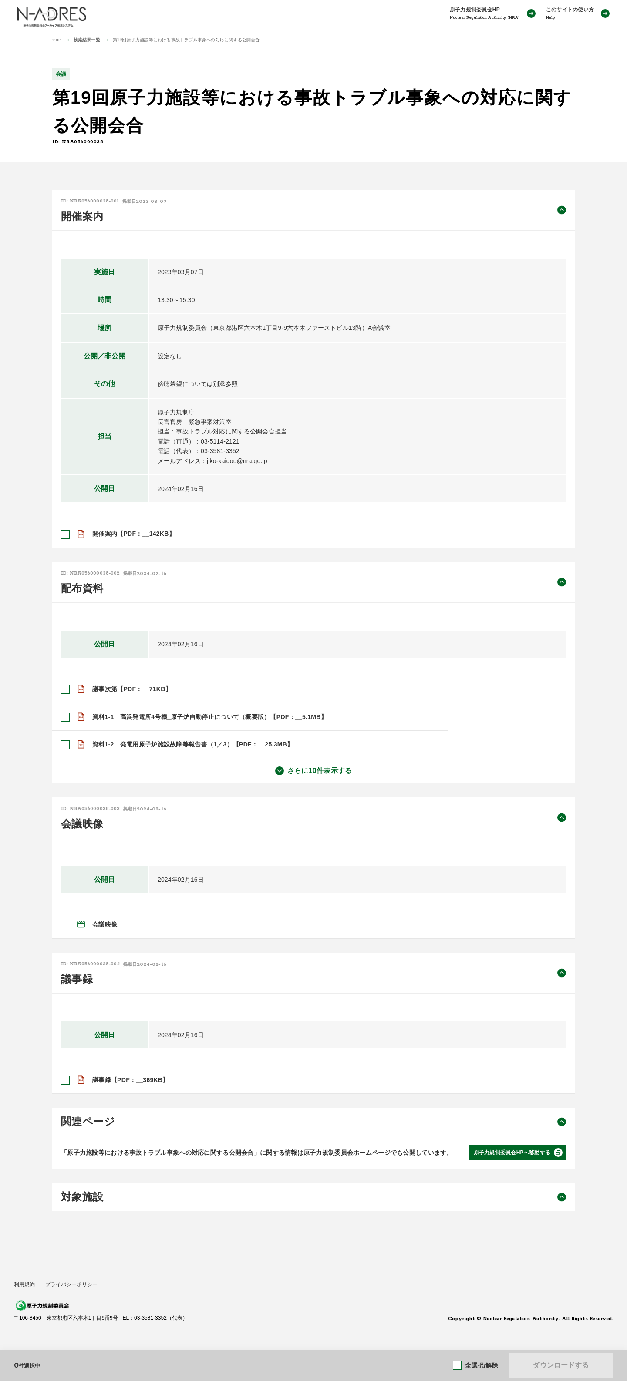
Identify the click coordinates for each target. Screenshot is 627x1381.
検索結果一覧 (87, 39)
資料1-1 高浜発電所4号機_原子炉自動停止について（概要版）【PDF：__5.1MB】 (209, 716)
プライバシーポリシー (71, 1284)
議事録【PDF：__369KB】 (130, 1079)
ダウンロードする (561, 1365)
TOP (56, 40)
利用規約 (24, 1284)
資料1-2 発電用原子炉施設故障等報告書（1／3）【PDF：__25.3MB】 (192, 744)
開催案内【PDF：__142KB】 (133, 533)
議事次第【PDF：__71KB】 (132, 688)
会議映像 (104, 924)
